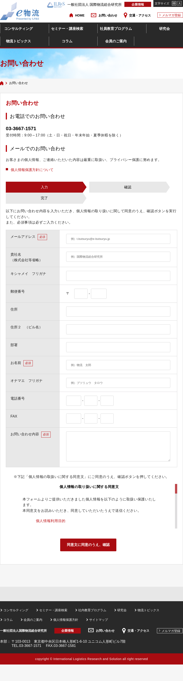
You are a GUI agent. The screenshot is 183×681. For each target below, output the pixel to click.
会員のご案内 (116, 41)
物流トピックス (18, 41)
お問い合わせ (108, 15)
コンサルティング (18, 29)
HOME (79, 15)
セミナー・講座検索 (67, 29)
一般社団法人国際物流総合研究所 (23, 630)
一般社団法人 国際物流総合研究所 (84, 4)
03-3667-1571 (21, 128)
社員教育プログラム (116, 29)
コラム (67, 41)
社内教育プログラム (92, 610)
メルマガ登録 (171, 15)
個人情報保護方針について (32, 170)
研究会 (164, 29)
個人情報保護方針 (65, 619)
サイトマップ (98, 619)
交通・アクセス (140, 15)
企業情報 (138, 4)
